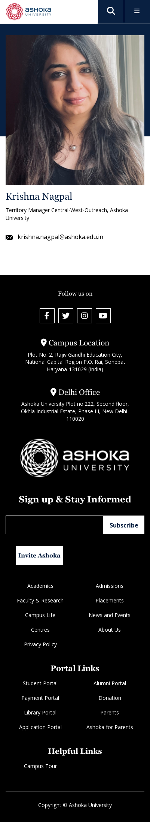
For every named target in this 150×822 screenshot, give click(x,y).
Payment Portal (40, 697)
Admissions (109, 585)
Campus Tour (40, 766)
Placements (109, 600)
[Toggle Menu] (137, 11)
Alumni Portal (110, 683)
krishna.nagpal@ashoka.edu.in (54, 237)
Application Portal (40, 727)
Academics (40, 585)
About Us (109, 629)
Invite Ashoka (39, 555)
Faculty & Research (40, 600)
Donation (109, 697)
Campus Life (40, 615)
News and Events (110, 615)
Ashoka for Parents (109, 727)
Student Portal (40, 683)
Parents (109, 712)
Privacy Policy (40, 644)
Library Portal (40, 712)
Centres (40, 629)
